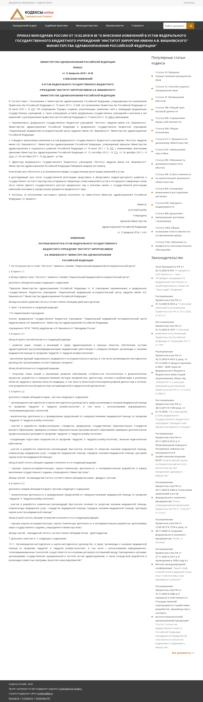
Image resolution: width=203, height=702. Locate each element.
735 (111, 148)
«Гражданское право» (70, 688)
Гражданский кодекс (25, 25)
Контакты (189, 2)
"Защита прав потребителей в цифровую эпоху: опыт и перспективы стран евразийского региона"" (173, 564)
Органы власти (115, 25)
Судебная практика (56, 25)
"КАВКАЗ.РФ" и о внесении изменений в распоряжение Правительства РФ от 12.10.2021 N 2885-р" (173, 372)
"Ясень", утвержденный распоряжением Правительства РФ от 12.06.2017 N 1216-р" (173, 497)
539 (33, 109)
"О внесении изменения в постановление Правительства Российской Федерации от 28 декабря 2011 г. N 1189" (173, 333)
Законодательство (87, 25)
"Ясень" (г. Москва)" (171, 531)
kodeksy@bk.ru (45, 693)
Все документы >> (183, 652)
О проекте (138, 25)
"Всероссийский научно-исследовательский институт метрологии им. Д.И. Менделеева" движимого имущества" (171, 454)
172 (116, 152)
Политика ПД (43, 698)
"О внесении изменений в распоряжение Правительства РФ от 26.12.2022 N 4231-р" (173, 306)
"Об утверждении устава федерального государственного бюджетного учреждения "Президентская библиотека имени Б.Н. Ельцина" (173, 413)
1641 (11, 156)
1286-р (111, 117)
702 (44, 156)
